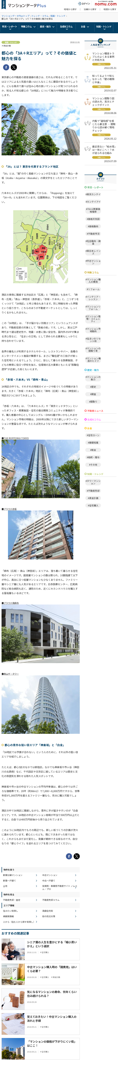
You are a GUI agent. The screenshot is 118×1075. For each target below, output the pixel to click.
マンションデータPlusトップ (16, 15)
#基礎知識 (93, 442)
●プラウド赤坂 (9, 509)
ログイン (84, 3)
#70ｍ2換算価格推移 (93, 210)
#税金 (93, 449)
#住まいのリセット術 (93, 340)
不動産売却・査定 (11, 899)
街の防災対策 (48, 916)
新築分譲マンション (12, 875)
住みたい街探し (10, 910)
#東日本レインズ (93, 252)
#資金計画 (93, 498)
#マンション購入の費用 (93, 280)
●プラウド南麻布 (10, 603)
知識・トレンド (57, 15)
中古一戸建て (48, 880)
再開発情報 (8, 916)
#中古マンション (93, 262)
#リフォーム (93, 289)
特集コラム (26, 26)
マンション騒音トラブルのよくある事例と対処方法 (103, 57)
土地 (5, 886)
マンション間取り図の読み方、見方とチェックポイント (103, 101)
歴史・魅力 (45, 26)
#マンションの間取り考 (93, 349)
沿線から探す (90, 9)
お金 (83, 26)
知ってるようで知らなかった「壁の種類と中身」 (103, 79)
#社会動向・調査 (93, 242)
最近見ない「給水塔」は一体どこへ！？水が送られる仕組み (104, 150)
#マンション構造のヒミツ (93, 359)
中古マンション (49, 875)
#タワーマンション (93, 482)
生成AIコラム (66, 26)
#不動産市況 (93, 233)
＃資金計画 (6, 45)
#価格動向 (93, 226)
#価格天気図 (93, 219)
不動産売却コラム (50, 899)
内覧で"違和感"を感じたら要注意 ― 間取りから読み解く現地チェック (104, 125)
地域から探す (70, 9)
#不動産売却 (93, 490)
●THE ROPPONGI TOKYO (15, 438)
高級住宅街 (47, 910)
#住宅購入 (93, 505)
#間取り (93, 401)
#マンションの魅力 (93, 378)
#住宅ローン (93, 435)
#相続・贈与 (93, 457)
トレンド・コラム (40, 15)
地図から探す (110, 9)
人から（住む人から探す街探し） (19, 921)
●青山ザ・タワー (10, 673)
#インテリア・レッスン (93, 298)
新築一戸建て (9, 880)
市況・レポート (9, 26)
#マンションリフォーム (93, 308)
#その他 (93, 464)
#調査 (93, 394)
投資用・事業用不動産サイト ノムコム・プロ (59, 888)
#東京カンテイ (93, 194)
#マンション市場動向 (93, 330)
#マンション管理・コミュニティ (93, 319)
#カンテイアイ (93, 201)
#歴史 (93, 386)
